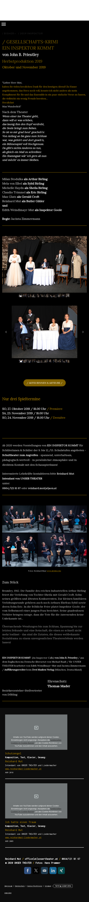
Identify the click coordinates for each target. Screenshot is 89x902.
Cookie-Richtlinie (34, 886)
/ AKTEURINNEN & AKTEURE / (44, 382)
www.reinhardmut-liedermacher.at (23, 769)
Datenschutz (20, 886)
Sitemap (48, 886)
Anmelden (7, 893)
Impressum (8, 886)
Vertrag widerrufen (63, 886)
